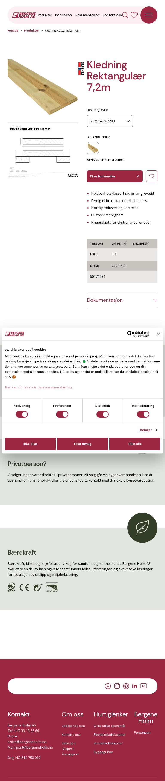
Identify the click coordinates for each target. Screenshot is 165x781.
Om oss (72, 714)
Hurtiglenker (110, 714)
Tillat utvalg (82, 444)
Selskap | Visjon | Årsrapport (70, 748)
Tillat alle (135, 444)
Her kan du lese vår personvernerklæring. (39, 387)
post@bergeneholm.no (34, 747)
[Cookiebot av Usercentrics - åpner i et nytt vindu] (130, 334)
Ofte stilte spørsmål (109, 725)
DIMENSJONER (97, 110)
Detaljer (146, 430)
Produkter (44, 15)
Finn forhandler (114, 176)
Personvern (142, 732)
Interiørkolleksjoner (108, 743)
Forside (13, 30)
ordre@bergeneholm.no (27, 741)
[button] (43, 88)
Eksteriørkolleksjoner (109, 734)
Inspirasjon (63, 15)
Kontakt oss (112, 15)
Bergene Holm (145, 718)
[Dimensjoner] (110, 121)
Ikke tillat (30, 444)
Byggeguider (103, 752)
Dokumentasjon (87, 15)
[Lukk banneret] (158, 333)
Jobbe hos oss (73, 725)
